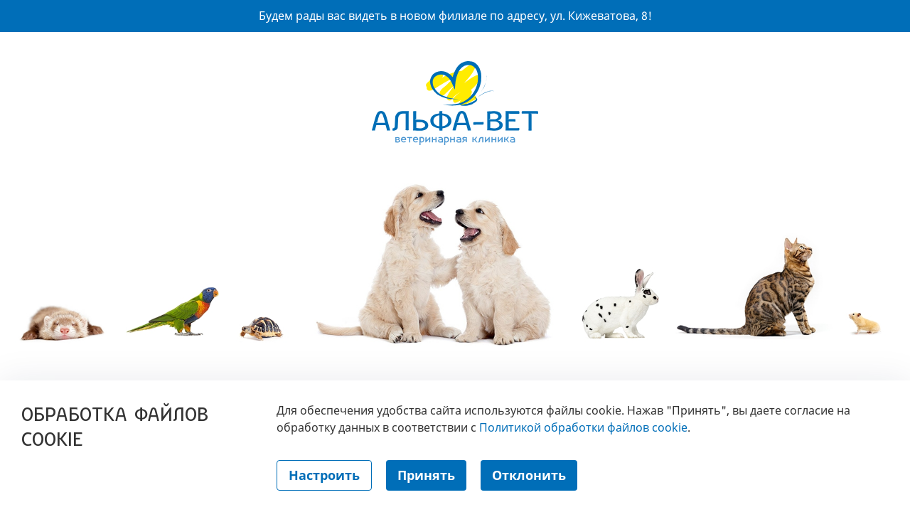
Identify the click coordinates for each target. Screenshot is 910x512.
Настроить (324, 475)
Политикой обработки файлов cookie (583, 427)
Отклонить (529, 475)
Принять (426, 475)
